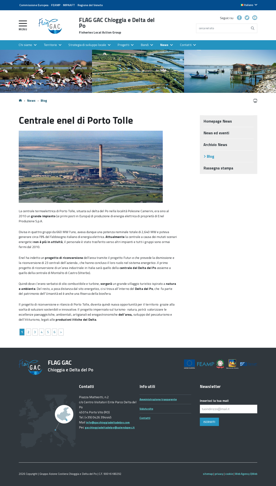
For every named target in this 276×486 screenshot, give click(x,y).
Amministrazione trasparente (158, 399)
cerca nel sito (206, 28)
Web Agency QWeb (246, 474)
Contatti (186, 44)
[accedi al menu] (23, 25)
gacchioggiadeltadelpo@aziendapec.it (110, 427)
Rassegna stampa (218, 168)
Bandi (145, 44)
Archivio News (215, 144)
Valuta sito (146, 409)
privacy (219, 474)
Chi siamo (25, 44)
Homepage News (217, 121)
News (164, 44)
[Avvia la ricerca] (252, 28)
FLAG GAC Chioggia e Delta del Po (117, 25)
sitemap (208, 474)
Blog (44, 100)
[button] (248, 4)
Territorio (50, 44)
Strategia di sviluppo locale (87, 44)
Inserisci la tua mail (214, 400)
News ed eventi (216, 133)
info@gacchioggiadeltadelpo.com (108, 422)
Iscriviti (209, 422)
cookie (229, 474)
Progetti (123, 44)
